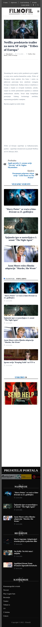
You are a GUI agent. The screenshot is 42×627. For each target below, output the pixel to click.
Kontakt (34, 2)
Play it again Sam (9, 594)
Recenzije (21, 533)
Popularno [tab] (21, 279)
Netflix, (30, 54)
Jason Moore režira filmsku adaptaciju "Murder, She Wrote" (24, 519)
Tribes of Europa (12, 55)
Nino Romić (9, 54)
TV (4, 608)
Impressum (14, 2)
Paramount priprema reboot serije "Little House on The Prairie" (23, 175)
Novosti (6, 590)
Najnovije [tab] (10, 279)
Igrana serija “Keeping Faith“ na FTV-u (19, 362)
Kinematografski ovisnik (11, 586)
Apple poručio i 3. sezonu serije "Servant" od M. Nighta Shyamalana (20, 165)
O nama (5, 2)
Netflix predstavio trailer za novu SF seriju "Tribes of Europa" (21, 46)
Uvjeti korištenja (24, 2)
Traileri (5, 601)
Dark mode (25, 5)
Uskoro (20, 377)
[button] (38, 11)
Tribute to (6, 605)
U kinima (6, 612)
